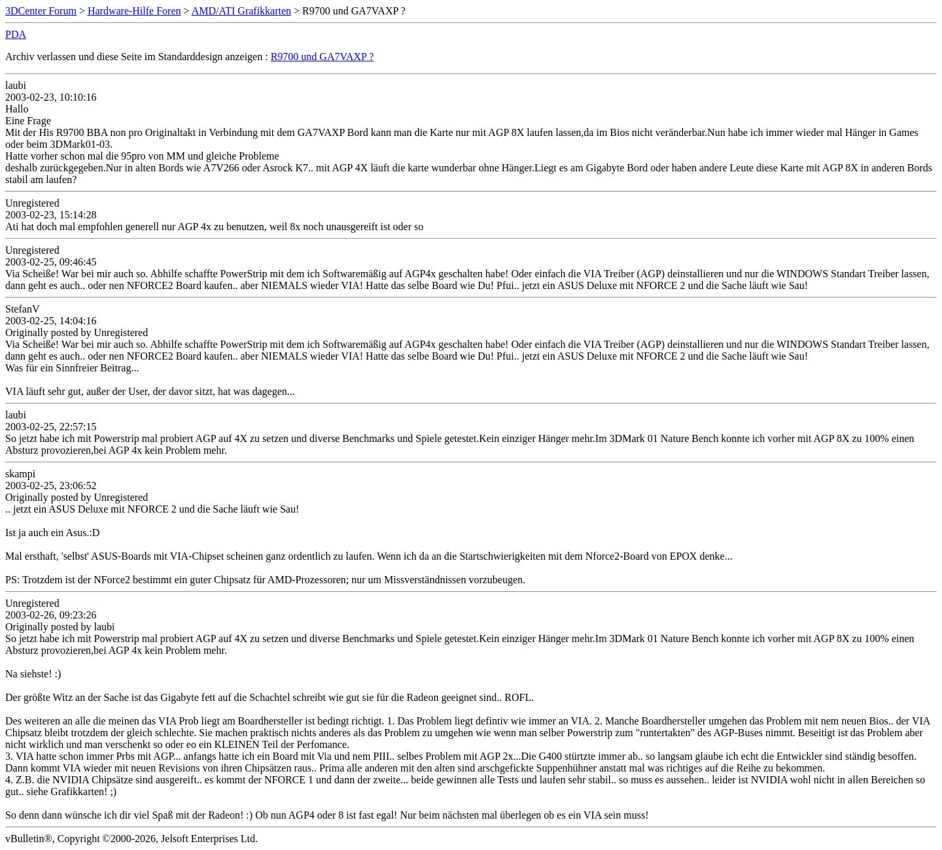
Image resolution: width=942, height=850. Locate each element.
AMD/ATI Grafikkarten (241, 10)
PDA (15, 34)
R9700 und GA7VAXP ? (322, 56)
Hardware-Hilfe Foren (134, 10)
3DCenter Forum (41, 10)
